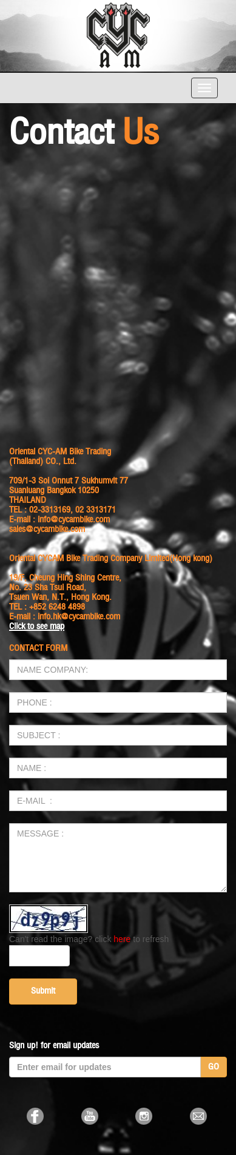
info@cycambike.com (74, 520)
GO (213, 1067)
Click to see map (36, 626)
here (121, 939)
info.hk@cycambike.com (79, 617)
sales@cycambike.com (47, 529)
